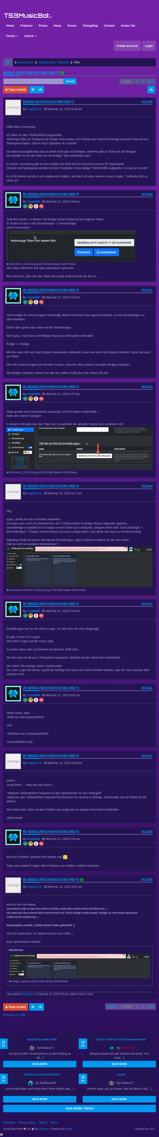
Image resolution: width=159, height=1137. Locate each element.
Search (30, 36)
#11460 (147, 194)
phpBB (68, 1129)
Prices (43, 25)
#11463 (147, 387)
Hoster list (128, 25)
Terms (54, 1122)
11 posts (127, 81)
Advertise (9, 1122)
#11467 (147, 756)
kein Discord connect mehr (42, 1039)
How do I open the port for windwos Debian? (121, 1039)
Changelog (90, 25)
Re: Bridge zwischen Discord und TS (51, 194)
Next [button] (150, 81)
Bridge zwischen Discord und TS (31, 73)
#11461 (147, 290)
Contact (109, 25)
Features (26, 25)
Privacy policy (27, 1122)
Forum (72, 25)
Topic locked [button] (16, 89)
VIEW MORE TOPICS (79, 1108)
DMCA (43, 1122)
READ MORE (39, 1064)
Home (10, 25)
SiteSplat (43, 1129)
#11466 (147, 688)
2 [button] (142, 81)
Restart (121, 1074)
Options (112, 1006)
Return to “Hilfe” (14, 1015)
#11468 (147, 832)
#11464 (147, 486)
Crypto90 (33, 201)
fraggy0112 (34, 109)
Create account (127, 45)
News (57, 25)
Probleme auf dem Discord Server (42, 1074)
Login (149, 45)
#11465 (147, 604)
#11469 (147, 879)
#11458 (147, 102)
